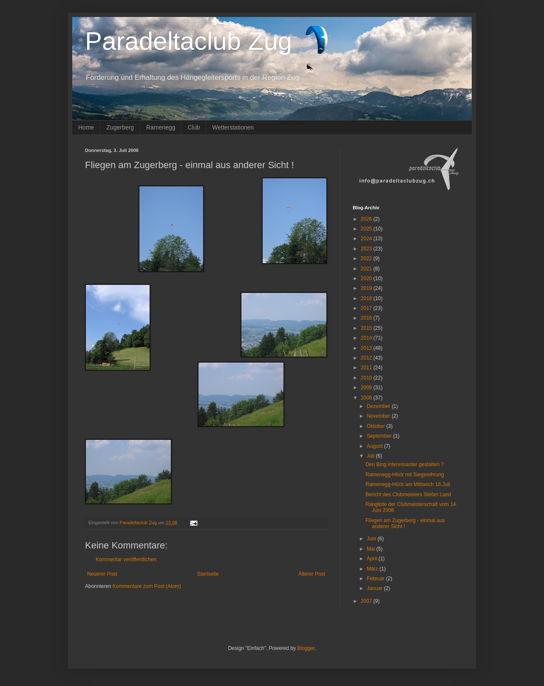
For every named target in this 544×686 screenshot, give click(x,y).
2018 (367, 298)
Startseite (208, 574)
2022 (367, 258)
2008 (367, 398)
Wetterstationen (233, 127)
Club (193, 127)
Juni (372, 539)
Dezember (379, 406)
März (373, 569)
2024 (367, 239)
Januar (375, 588)
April (372, 559)
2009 (367, 388)
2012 (367, 358)
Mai (372, 549)
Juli (371, 456)
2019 (367, 288)
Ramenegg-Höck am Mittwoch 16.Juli (408, 484)
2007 (367, 601)
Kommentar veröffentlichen (126, 559)
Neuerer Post (102, 574)
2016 (367, 318)
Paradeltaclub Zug (188, 41)
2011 (367, 368)
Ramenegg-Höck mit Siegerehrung (405, 475)
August (375, 446)
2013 (367, 348)
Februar (376, 579)
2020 (367, 278)
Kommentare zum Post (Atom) (147, 586)
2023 (367, 249)
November (379, 416)
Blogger (305, 648)
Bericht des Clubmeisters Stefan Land (408, 495)
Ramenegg (161, 127)
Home (86, 127)
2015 (367, 328)
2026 (367, 219)
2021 (367, 269)
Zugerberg (120, 127)
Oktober (376, 426)
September (380, 436)
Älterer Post (311, 574)
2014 (367, 338)
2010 (367, 378)
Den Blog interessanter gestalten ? (405, 464)
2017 (367, 308)
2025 (367, 229)
